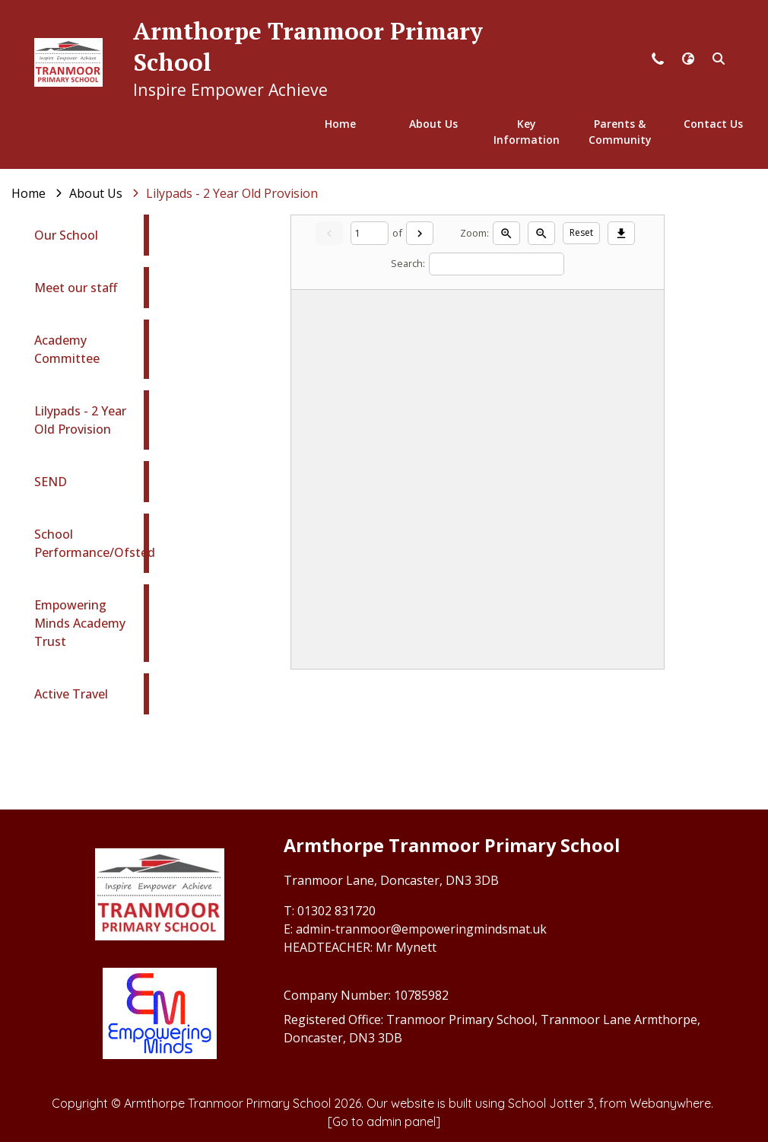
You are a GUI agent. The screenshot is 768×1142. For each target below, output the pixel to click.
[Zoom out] (541, 232)
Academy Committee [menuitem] (67, 349)
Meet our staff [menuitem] (75, 287)
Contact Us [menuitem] (713, 123)
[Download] (621, 232)
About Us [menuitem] (433, 123)
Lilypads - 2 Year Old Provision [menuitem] (80, 419)
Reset (581, 232)
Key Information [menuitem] (526, 131)
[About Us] (95, 193)
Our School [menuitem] (66, 235)
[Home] (28, 193)
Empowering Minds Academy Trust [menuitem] (79, 623)
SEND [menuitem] (50, 481)
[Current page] (370, 233)
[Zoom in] (506, 232)
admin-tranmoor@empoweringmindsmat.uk (421, 929)
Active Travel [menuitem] (71, 694)
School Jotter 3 (551, 1103)
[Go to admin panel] (384, 1121)
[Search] (496, 264)
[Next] (419, 232)
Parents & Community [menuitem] (620, 131)
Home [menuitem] (340, 123)
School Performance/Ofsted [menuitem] (94, 543)
